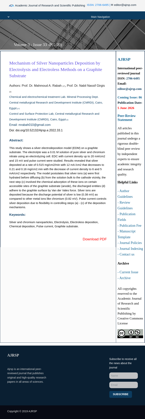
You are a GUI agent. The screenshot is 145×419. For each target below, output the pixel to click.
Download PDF (95, 239)
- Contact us (125, 254)
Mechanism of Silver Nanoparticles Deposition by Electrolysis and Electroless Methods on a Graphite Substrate (55, 69)
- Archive (123, 278)
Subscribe (120, 394)
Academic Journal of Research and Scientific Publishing (47, 6)
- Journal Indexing (130, 249)
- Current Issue (127, 272)
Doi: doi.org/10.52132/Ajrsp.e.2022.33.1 (36, 130)
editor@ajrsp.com (123, 4)
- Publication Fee (129, 225)
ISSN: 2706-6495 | (98, 4)
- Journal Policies (129, 243)
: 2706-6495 (132, 78)
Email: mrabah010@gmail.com (30, 124)
